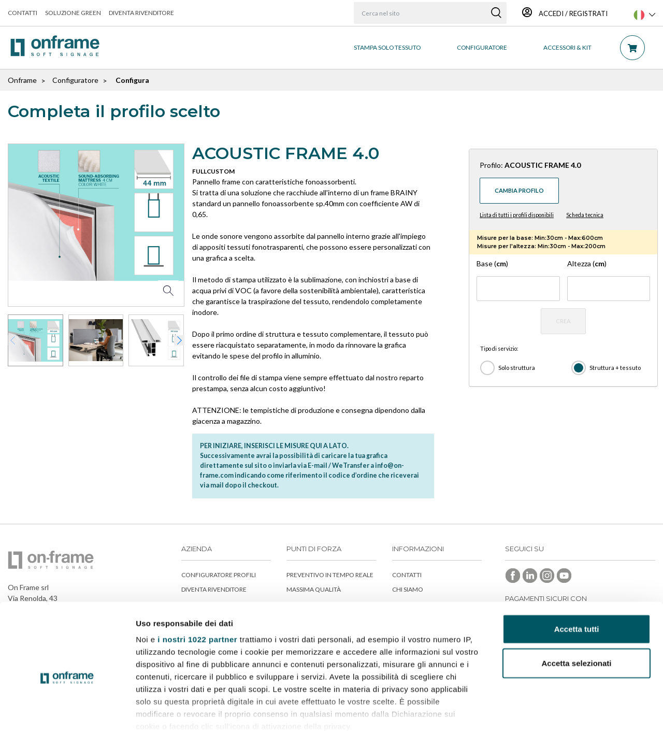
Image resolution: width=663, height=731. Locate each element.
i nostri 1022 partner (197, 583)
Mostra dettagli (545, 710)
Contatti (22, 13)
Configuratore (75, 80)
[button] (179, 340)
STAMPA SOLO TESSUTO (387, 47)
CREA (563, 321)
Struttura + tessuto (615, 367)
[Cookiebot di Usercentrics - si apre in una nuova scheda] (67, 711)
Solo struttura (516, 367)
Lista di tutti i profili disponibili (517, 215)
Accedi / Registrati (565, 13)
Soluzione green (73, 13)
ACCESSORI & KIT (567, 47)
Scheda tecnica (584, 215)
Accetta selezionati (576, 606)
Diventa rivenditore (141, 13)
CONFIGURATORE (482, 47)
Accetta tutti (576, 572)
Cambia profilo (519, 190)
